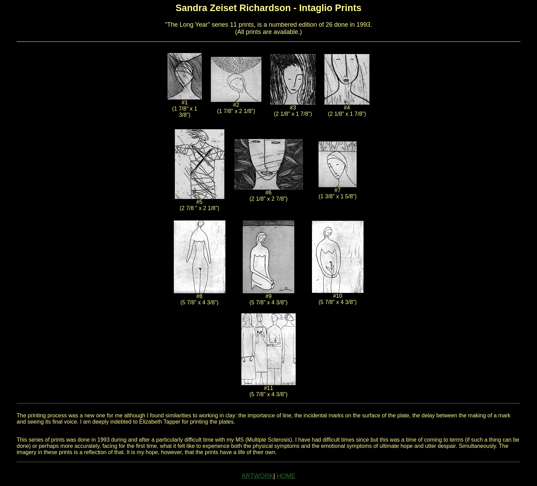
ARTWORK (258, 475)
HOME (286, 475)
